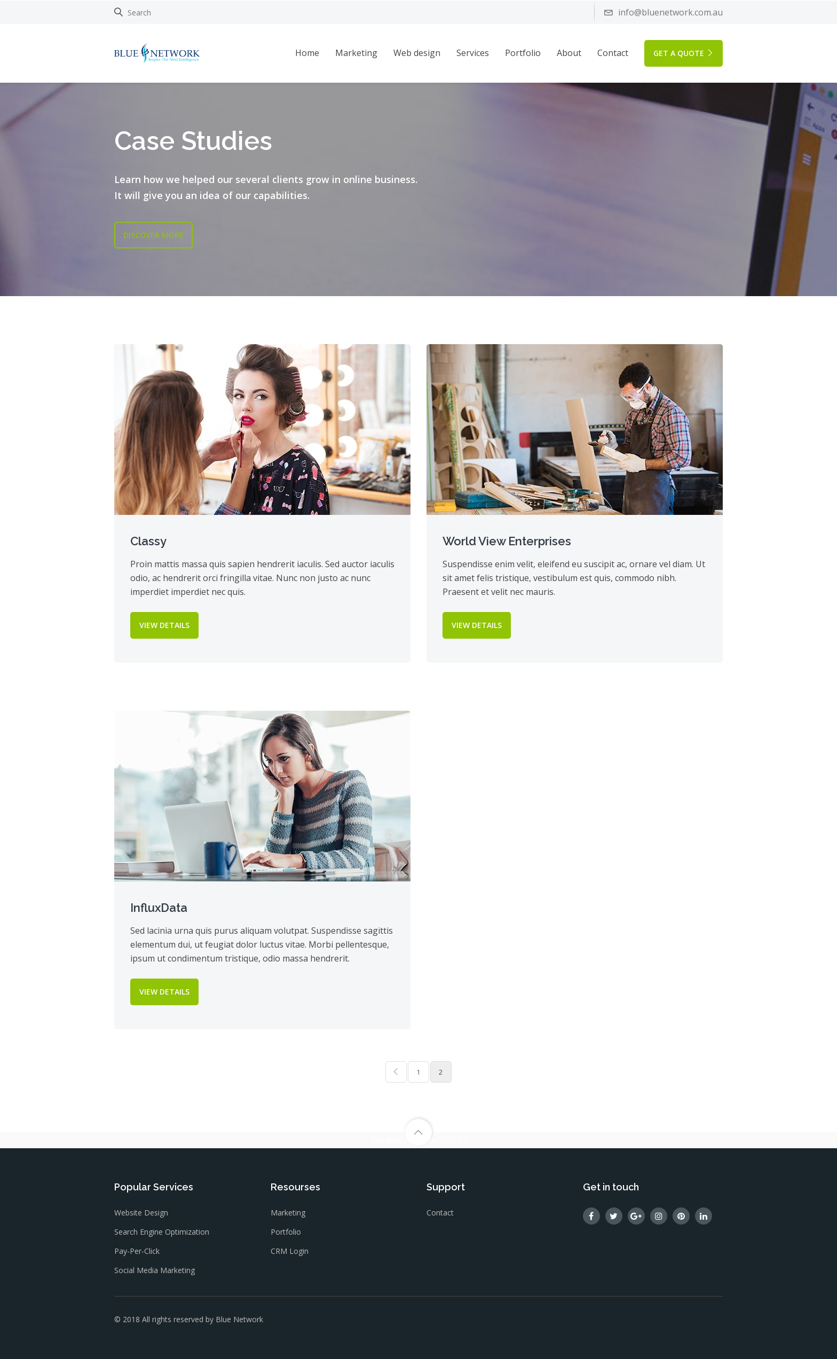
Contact (612, 53)
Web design (416, 53)
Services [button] (472, 53)
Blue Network (239, 1319)
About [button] (569, 53)
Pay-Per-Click (137, 1251)
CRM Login (290, 1251)
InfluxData (158, 908)
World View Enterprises (507, 541)
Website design (141, 1212)
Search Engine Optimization (161, 1232)
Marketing (356, 53)
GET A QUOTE (683, 53)
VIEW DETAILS (164, 625)
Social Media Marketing (154, 1270)
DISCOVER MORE (153, 234)
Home (307, 53)
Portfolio (523, 53)
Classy (148, 541)
